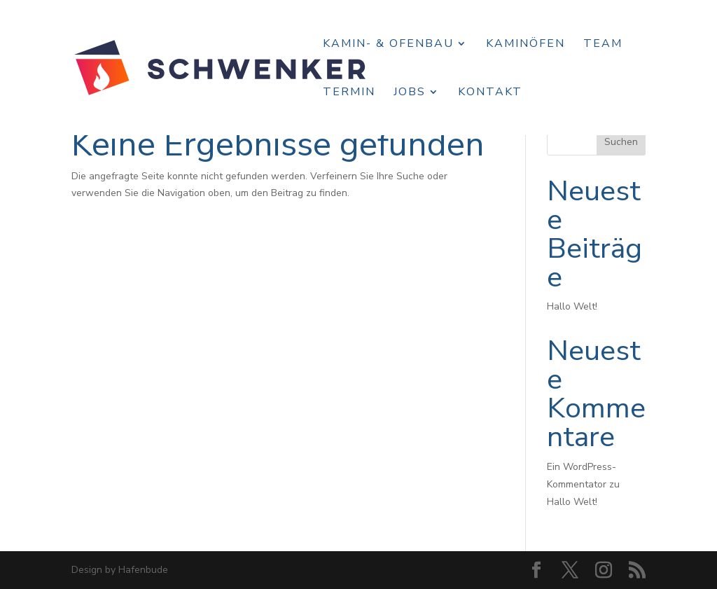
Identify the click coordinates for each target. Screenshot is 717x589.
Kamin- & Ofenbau (388, 45)
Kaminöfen (525, 45)
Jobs (410, 93)
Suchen (621, 141)
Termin (349, 93)
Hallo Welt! (572, 306)
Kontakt (490, 93)
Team (602, 45)
